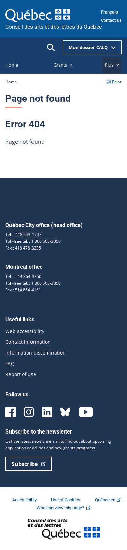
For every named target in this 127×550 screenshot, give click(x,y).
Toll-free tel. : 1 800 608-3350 (33, 241)
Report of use (20, 374)
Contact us (111, 20)
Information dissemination (35, 352)
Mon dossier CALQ (92, 47)
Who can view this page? (67, 507)
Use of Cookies (66, 499)
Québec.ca (107, 499)
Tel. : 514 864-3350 (23, 276)
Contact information (28, 342)
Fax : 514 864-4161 (23, 290)
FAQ (10, 363)
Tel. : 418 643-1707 (23, 234)
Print (114, 82)
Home (11, 82)
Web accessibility (24, 331)
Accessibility (25, 499)
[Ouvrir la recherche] (51, 47)
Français (109, 12)
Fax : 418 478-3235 (23, 248)
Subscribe (29, 464)
